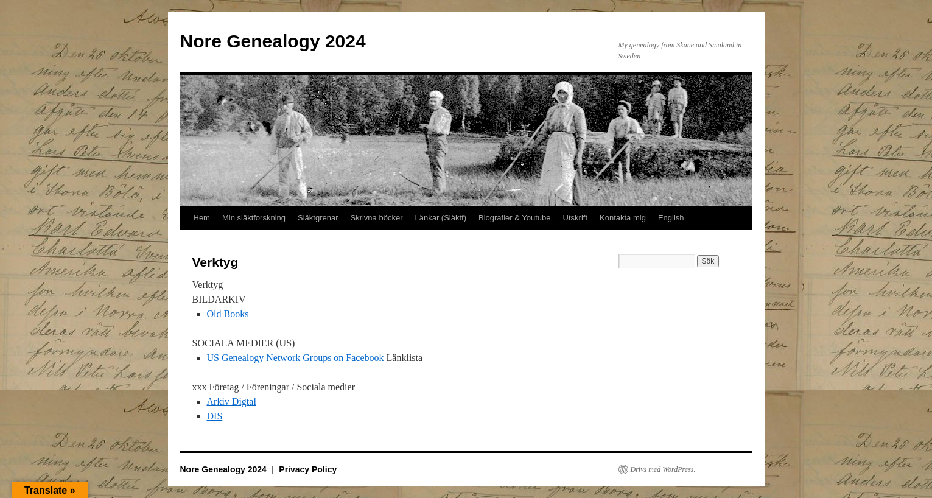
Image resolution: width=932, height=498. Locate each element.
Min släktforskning (254, 217)
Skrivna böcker (376, 217)
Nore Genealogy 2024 (273, 41)
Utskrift (575, 217)
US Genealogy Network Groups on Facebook (295, 357)
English (671, 217)
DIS (215, 416)
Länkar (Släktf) (440, 217)
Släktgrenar (318, 217)
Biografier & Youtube (514, 217)
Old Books (228, 314)
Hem (202, 217)
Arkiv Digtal (231, 401)
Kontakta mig (623, 217)
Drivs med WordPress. (663, 469)
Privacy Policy (308, 469)
